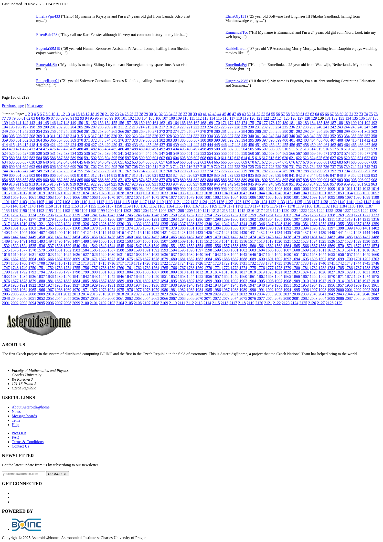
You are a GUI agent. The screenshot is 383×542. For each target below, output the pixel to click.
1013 (366, 189)
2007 (23, 294)
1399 (349, 228)
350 (319, 136)
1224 (320, 210)
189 (347, 123)
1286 (111, 219)
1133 (281, 202)
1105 (40, 202)
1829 (348, 272)
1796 (59, 272)
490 (148, 149)
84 (38, 118)
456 (292, 145)
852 (367, 175)
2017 (111, 294)
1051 (322, 193)
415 (12, 145)
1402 (375, 228)
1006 (305, 189)
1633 (138, 254)
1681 (182, 259)
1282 (76, 219)
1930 (102, 285)
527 (25, 153)
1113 (109, 202)
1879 (32, 281)
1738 (305, 263)
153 (101, 123)
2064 (146, 298)
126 (293, 118)
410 (354, 140)
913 (32, 184)
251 (18, 131)
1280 (59, 219)
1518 (261, 241)
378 (135, 140)
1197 (83, 210)
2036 (278, 294)
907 (367, 180)
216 (155, 127)
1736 (287, 263)
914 (39, 184)
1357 (358, 224)
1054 (349, 193)
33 (166, 114)
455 (285, 145)
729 (278, 167)
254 (39, 131)
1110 (83, 202)
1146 (14, 206)
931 (155, 184)
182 (299, 123)
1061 (32, 197)
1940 (190, 285)
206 (87, 127)
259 (73, 131)
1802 (111, 272)
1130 (255, 202)
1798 (76, 272)
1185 (351, 206)
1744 (357, 263)
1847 (129, 276)
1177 (282, 206)
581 (18, 158)
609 (210, 158)
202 (60, 127)
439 (176, 145)
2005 (6, 294)
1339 (199, 224)
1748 (15, 268)
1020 (50, 193)
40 (200, 114)
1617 (375, 250)
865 (80, 180)
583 (32, 158)
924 (107, 184)
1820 (269, 272)
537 (94, 153)
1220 (285, 210)
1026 (102, 193)
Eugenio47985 (236, 81)
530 (46, 153)
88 (58, 118)
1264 (296, 215)
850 (353, 175)
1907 (278, 281)
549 (176, 153)
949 (278, 184)
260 (80, 131)
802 (25, 175)
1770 (208, 268)
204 (73, 127)
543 (135, 153)
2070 (199, 298)
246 (360, 127)
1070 (111, 197)
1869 (322, 276)
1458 (111, 237)
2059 (102, 298)
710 (148, 167)
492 (162, 149)
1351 (305, 224)
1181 (317, 206)
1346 (261, 224)
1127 (229, 202)
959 (347, 184)
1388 (252, 228)
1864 (278, 276)
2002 (358, 290)
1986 (217, 290)
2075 (243, 298)
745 (12, 171)
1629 (102, 254)
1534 (23, 246)
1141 (350, 202)
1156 (101, 206)
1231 (6, 215)
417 (25, 145)
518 (340, 149)
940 (217, 184)
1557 (226, 246)
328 (169, 136)
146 (53, 123)
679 (313, 162)
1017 (23, 193)
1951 (287, 285)
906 (360, 180)
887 (231, 180)
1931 (111, 285)
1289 (138, 219)
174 (244, 123)
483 (101, 149)
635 (12, 162)
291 (292, 131)
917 (59, 184)
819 (141, 175)
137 (369, 118)
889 (244, 180)
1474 (252, 237)
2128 (329, 303)
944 (244, 184)
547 (162, 153)
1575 (6, 250)
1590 (138, 250)
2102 (102, 303)
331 (189, 136)
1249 (164, 215)
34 (170, 114)
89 (62, 118)
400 (285, 140)
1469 (208, 237)
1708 (41, 263)
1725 (190, 263)
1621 (32, 254)
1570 (340, 246)
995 (217, 189)
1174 (256, 206)
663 (203, 162)
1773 (234, 268)
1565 (296, 246)
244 (347, 127)
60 (297, 114)
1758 (102, 268)
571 (326, 153)
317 (93, 136)
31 (156, 114)
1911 (313, 281)
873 (135, 180)
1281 (67, 219)
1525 (322, 241)
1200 (110, 210)
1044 (261, 193)
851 (360, 175)
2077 (261, 298)
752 (60, 171)
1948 (261, 285)
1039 (217, 193)
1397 (331, 228)
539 (107, 153)
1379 (173, 228)
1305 (278, 219)
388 (203, 140)
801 (18, 175)
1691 (270, 259)
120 (252, 118)
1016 (15, 193)
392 (231, 140)
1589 (129, 250)
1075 (155, 197)
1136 (307, 202)
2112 (190, 303)
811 (87, 175)
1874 (366, 276)
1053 (340, 193)
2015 (93, 294)
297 (333, 131)
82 (28, 118)
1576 (15, 250)
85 (43, 118)
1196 (75, 210)
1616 (366, 250)
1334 (155, 224)
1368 (76, 228)
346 (292, 136)
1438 (313, 232)
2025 (181, 294)
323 (135, 136)
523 (374, 149)
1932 (120, 285)
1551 (173, 246)
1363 (32, 228)
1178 (291, 206)
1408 (50, 232)
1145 (6, 206)
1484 (340, 237)
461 (326, 145)
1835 (23, 276)
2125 (303, 303)
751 (53, 171)
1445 (375, 232)
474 (39, 149)
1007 (314, 189)
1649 (278, 254)
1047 (287, 193)
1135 (298, 202)
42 (210, 114)
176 (258, 123)
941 (223, 184)
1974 (111, 290)
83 (33, 118)
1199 (101, 210)
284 (244, 131)
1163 (161, 206)
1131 (263, 202)
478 (66, 149)
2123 (285, 303)
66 (327, 114)
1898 (199, 281)
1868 (314, 276)
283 (237, 131)
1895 (173, 281)
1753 (59, 268)
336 (223, 136)
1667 (59, 259)
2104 (120, 303)
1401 (366, 228)
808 (66, 175)
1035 (182, 193)
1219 (276, 210)
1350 (296, 224)
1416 (120, 232)
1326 (85, 224)
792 (333, 171)
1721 (155, 263)
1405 (23, 232)
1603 (252, 250)
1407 (41, 232)
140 (12, 123)
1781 (305, 268)
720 (217, 167)
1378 (164, 228)
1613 (340, 250)
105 (151, 118)
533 (66, 153)
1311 (331, 219)
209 (107, 127)
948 (271, 184)
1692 (278, 259)
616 (258, 158)
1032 (155, 193)
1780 (296, 268)
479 (73, 149)
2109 (164, 303)
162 (162, 123)
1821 (278, 272)
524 (5, 153)
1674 (120, 259)
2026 (190, 294)
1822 (287, 272)
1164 (170, 206)
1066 (76, 197)
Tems (16, 420)
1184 (343, 206)
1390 (270, 228)
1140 (341, 202)
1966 (41, 290)
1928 (85, 285)
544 (142, 153)
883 (203, 180)
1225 (329, 210)
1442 (348, 232)
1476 (270, 237)
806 (53, 175)
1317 (6, 224)
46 (229, 114)
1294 (182, 219)
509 (278, 149)
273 (169, 131)
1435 (287, 232)
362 (25, 140)
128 (307, 118)
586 (53, 158)
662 (196, 162)
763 (135, 171)
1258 (243, 215)
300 (354, 131)
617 (264, 158)
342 (264, 136)
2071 (208, 298)
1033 (164, 193)
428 (101, 145)
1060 (23, 197)
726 (258, 167)
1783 (322, 268)
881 (189, 180)
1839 (59, 276)
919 (73, 184)
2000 (340, 290)
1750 (32, 268)
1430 (243, 232)
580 (12, 158)
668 (237, 162)
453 (272, 145)
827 (196, 175)
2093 (23, 303)
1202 (127, 210)
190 (354, 123)
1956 (331, 285)
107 (165, 118)
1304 (270, 219)
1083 (226, 197)
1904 (252, 281)
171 (224, 123)
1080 (199, 197)
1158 (118, 206)
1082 (217, 197)
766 (155, 171)
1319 (23, 224)
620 (285, 158)
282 (231, 131)
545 (148, 153)
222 (196, 127)
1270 (349, 215)
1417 (129, 232)
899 (313, 180)
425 (80, 145)
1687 (234, 259)
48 (239, 114)
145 (46, 123)
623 (306, 158)
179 (278, 123)
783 (272, 171)
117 (232, 118)
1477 (278, 237)
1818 (252, 272)
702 (94, 167)
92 (77, 118)
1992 (270, 290)
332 (196, 136)
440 (183, 145)
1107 (57, 202)
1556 (217, 246)
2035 (269, 294)
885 (217, 180)
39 (195, 114)
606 (189, 158)
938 (203, 184)
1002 (270, 189)
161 (155, 123)
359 (5, 140)
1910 (305, 281)
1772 (226, 268)
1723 (173, 263)
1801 (102, 272)
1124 (203, 202)
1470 (217, 237)
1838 (50, 276)
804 (39, 175)
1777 (270, 268)
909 (5, 184)
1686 (226, 259)
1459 (120, 237)
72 (356, 114)
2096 (50, 303)
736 (326, 167)
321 (121, 136)
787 (299, 171)
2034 (261, 294)
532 (60, 153)
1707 (32, 263)
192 (367, 123)
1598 (208, 250)
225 (217, 127)
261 (87, 131)
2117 (233, 303)
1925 (59, 285)
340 (251, 136)
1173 (248, 206)
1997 (314, 290)
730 (285, 167)
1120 (168, 202)
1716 (111, 263)
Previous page (13, 106)
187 (333, 123)
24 (122, 114)
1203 (136, 210)
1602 (243, 250)
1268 (331, 215)
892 (265, 180)
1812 (199, 272)
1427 (217, 232)
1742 (340, 263)
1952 (296, 285)
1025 (94, 193)
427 (94, 145)
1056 (366, 193)
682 (333, 162)
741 (360, 167)
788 (306, 171)
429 (107, 145)
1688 (243, 259)
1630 (111, 254)
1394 (305, 228)
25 (126, 114)
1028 (120, 193)
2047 (375, 294)
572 (333, 153)
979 (107, 189)
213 (135, 127)
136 (362, 118)
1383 (208, 228)
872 (128, 180)
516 (326, 149)
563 (272, 153)
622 (299, 158)
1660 (375, 254)
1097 (349, 197)
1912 (322, 281)
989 (176, 189)
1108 (66, 202)
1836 (32, 276)
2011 (58, 294)
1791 (15, 272)
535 (80, 153)
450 (251, 145)
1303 (261, 219)
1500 (102, 241)
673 (272, 162)
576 (360, 153)
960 (353, 184)
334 (210, 136)
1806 (146, 272)
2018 (120, 294)
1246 (138, 215)
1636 (164, 254)
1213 (224, 210)
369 (73, 140)
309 (39, 136)
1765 (164, 268)
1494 (50, 241)
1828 (340, 272)
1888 (111, 281)
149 (73, 123)
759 (107, 171)
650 (114, 162)
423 (66, 145)
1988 (234, 290)
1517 (252, 241)
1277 (32, 219)
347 (299, 136)
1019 (41, 193)
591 (87, 158)
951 (292, 184)
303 (374, 131)
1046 (278, 193)
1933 (129, 285)
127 (300, 118)
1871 (340, 276)
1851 (164, 276)
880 (183, 180)
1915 (348, 281)
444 (210, 145)
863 (66, 180)
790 (319, 171)
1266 (314, 215)
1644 (234, 254)
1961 (375, 285)
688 (374, 162)
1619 (15, 254)
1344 (243, 224)
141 (18, 123)
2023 (164, 294)
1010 (340, 189)
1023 (76, 193)
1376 (146, 228)
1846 (120, 276)
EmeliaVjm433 (48, 16)
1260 (261, 215)
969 (39, 189)
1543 (102, 246)
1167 (196, 206)
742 (367, 167)
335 (217, 136)
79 (14, 118)
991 (189, 189)
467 (367, 145)
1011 (348, 189)
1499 (94, 241)
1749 (23, 268)
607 (196, 158)
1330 (120, 224)
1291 (155, 219)
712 (162, 167)
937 (196, 184)
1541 (85, 246)
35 (175, 114)
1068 (94, 197)
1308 (305, 219)
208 (101, 127)
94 (87, 118)
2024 (173, 294)
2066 (164, 298)
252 (25, 131)
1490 (15, 241)
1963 (15, 290)
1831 (366, 272)
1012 (357, 189)
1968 (59, 290)
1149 (40, 206)
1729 (225, 263)
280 (217, 131)
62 (307, 114)
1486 (358, 237)
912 (25, 184)
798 (374, 171)
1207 (171, 210)
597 (128, 158)
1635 (155, 254)
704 (107, 167)
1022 (67, 193)
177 (265, 123)
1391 (278, 228)
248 (374, 127)
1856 (208, 276)
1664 (32, 259)
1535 (32, 246)
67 (332, 114)
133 (341, 118)
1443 (357, 232)
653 (135, 162)
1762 (138, 268)
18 (92, 114)
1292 (164, 219)
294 (313, 131)
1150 (49, 206)
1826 (322, 272)
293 (306, 131)
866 (87, 180)
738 (340, 167)
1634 (146, 254)
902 (333, 180)
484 (107, 149)
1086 (252, 197)
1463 (155, 237)
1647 (261, 254)
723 (237, 167)
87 (53, 118)
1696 (314, 259)
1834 (15, 276)
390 (217, 140)
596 (121, 158)
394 (244, 140)
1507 (164, 241)
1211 (206, 210)
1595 (182, 250)
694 (39, 167)
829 (210, 175)
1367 (67, 228)
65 (322, 114)
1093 (314, 197)
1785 (340, 268)
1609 (305, 250)
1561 (261, 246)
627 (333, 158)
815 (114, 175)
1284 (94, 219)
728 (271, 167)
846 (326, 175)
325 (148, 136)
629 (347, 158)
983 (135, 189)
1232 (15, 215)
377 (128, 140)
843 (306, 175)
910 (12, 184)
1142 (358, 202)
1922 (32, 285)
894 (278, 180)
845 (319, 175)
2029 (217, 294)
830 (217, 175)
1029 (129, 193)
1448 (23, 237)
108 (172, 118)
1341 (217, 224)
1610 (314, 250)
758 (101, 171)
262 (94, 131)
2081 (296, 298)
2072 (217, 298)
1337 (182, 224)
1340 (208, 224)
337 (230, 136)
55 (273, 114)
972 (60, 189)
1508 (173, 241)
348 (306, 136)
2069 (190, 298)
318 (100, 136)
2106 (138, 303)
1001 (261, 189)
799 (5, 175)
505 (251, 149)
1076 (164, 197)
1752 (50, 268)
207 (94, 127)
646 (87, 162)
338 (237, 136)
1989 (243, 290)
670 (251, 162)
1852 (173, 276)
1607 (287, 250)
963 (374, 184)
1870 (331, 276)
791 (326, 171)
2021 (146, 294)
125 (286, 118)
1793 (32, 272)
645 (80, 162)
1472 (234, 237)
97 (102, 118)
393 (237, 140)
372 (94, 140)
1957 (340, 285)
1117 (143, 202)
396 (258, 140)
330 (182, 136)
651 (121, 162)
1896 (182, 281)
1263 (287, 215)
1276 (23, 219)
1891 (138, 281)
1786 (349, 268)
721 (223, 167)
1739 (313, 263)
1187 (369, 206)
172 (231, 123)
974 (73, 189)
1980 (164, 290)
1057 (375, 193)
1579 (41, 250)
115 (219, 118)
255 (46, 131)
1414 (102, 232)
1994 (287, 290)
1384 (217, 228)
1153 (75, 206)
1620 (23, 254)
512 (299, 149)
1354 (331, 224)
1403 (6, 232)
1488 (375, 237)
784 (278, 171)
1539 (67, 246)
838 (271, 175)
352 (333, 136)
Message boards (24, 416)
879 (176, 180)
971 (53, 189)
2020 (137, 294)
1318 (15, 224)
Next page (35, 106)
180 (285, 123)
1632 (129, 254)
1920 (15, 285)
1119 (160, 202)
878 (169, 180)
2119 (250, 303)
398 (272, 140)
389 (210, 140)
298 (340, 131)
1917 (366, 281)
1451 (50, 237)
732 (299, 167)
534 (73, 153)
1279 (50, 219)
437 (162, 145)
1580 (50, 250)
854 (5, 180)
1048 (296, 193)
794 (347, 171)
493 (169, 149)
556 (224, 153)
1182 (326, 206)
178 (272, 123)
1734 (269, 263)
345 (285, 136)
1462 (146, 237)
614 (244, 158)
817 (128, 175)
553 (203, 153)
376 (121, 140)
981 (121, 189)
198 (32, 127)
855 (12, 180)
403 (306, 140)
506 (258, 149)
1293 (173, 219)
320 (114, 136)
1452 (59, 237)
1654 (322, 254)
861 (53, 180)
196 (18, 127)
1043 (252, 193)
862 (60, 180)
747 (25, 171)
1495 (59, 241)
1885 (85, 281)
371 (87, 140)
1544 (111, 246)
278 (203, 131)
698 (66, 167)
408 (340, 140)
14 (73, 114)
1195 (66, 210)
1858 (226, 276)
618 (271, 158)
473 (32, 149)
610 (217, 158)
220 (182, 127)
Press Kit (19, 433)
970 (46, 189)
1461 (138, 237)
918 (66, 184)
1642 (217, 254)
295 (319, 131)
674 (278, 162)
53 (263, 114)
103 (138, 118)
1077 (173, 197)
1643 (226, 254)
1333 (146, 224)
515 (319, 149)
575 (354, 153)
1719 (137, 263)
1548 (146, 246)
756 (87, 171)
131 (327, 118)
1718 (129, 263)
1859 (234, 276)
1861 (252, 276)
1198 (92, 210)
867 (94, 180)
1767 (182, 268)
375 (114, 140)
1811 (190, 272)
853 (374, 175)
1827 (331, 272)
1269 (340, 215)
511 (292, 149)
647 (94, 162)
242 (333, 127)
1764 (155, 268)
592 (94, 158)
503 (237, 149)
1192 (40, 210)
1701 (358, 259)
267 (128, 131)
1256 (226, 215)
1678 (155, 259)
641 (53, 162)
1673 (111, 259)
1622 (41, 254)
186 (326, 123)
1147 (23, 206)
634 (5, 162)
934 (176, 184)
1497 (76, 241)
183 (306, 123)
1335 (164, 224)
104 (145, 118)
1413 (93, 232)
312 (59, 136)
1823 (296, 272)
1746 (375, 263)
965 (12, 189)
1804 (129, 272)
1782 (314, 268)
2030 (225, 294)
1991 (261, 290)
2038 (296, 294)
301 (360, 131)
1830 (357, 272)
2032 (243, 294)
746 (18, 171)
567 (299, 153)
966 (18, 189)
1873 (358, 276)
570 (319, 153)
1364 (41, 228)
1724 (181, 263)
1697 (322, 259)
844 (312, 175)
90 (67, 118)
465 (354, 145)
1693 (287, 259)
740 (353, 167)
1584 (85, 250)
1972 (94, 290)
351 (326, 136)
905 (354, 180)
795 (354, 171)
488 (135, 149)
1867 (305, 276)
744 (5, 171)
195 (12, 127)
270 (148, 131)
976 (87, 189)
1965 (32, 290)
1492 (32, 241)
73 (361, 114)
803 (32, 175)
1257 (234, 215)
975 (80, 189)
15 (78, 114)
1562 (270, 246)
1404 (15, 232)
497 (196, 149)
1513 (217, 241)
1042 (243, 193)
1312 (340, 219)
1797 (67, 272)
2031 (234, 294)
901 (326, 180)
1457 (102, 237)
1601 (234, 250)
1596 (190, 250)
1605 (270, 250)
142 (25, 123)
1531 (375, 241)
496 (189, 149)
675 (285, 162)
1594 (173, 250)
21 (107, 114)
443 (203, 145)
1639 (190, 254)
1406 (32, 232)
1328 (102, 224)
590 (80, 158)
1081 (208, 197)
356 (360, 136)
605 (183, 158)
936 (189, 184)
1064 (59, 197)
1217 (259, 210)
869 (107, 180)
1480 (305, 237)
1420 (155, 232)
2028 (208, 294)
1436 (296, 232)
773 (203, 171)
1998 (322, 290)
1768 (190, 268)
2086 (340, 298)
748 (32, 171)
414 (5, 145)
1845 (111, 276)
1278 (41, 219)
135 (355, 118)
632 (367, 158)
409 (347, 140)
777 (231, 171)
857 (25, 180)
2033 (252, 294)
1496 (67, 241)
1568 (322, 246)
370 (80, 140)
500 (217, 149)
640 (46, 162)
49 (244, 114)
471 (18, 149)
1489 (6, 241)
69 (341, 114)
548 (169, 153)
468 (374, 145)
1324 (67, 224)
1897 (190, 281)
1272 (366, 215)
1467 (190, 237)
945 (251, 184)
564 (278, 153)
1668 (67, 259)
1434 (278, 232)
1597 (199, 250)
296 (326, 131)
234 (278, 127)
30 (151, 114)
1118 (151, 202)
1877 (15, 281)
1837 (41, 276)
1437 (305, 232)
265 (114, 131)
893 (272, 180)
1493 (41, 241)
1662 (15, 259)
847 (333, 175)
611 (223, 158)
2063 (138, 298)
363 (32, 140)
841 (292, 175)
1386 (234, 228)
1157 (109, 206)
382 (162, 140)
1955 (322, 285)
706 (121, 167)
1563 (278, 246)
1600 (226, 250)
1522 (296, 241)
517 (333, 149)
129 (314, 118)
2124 (294, 303)
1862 (261, 276)
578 (374, 153)
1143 (367, 202)
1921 (23, 285)
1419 (146, 232)
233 (271, 127)
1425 (199, 232)
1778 (278, 268)
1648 (270, 254)
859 (39, 180)
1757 (94, 268)
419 (39, 145)
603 (169, 158)
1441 (340, 232)
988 (169, 189)
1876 (6, 281)
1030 (138, 193)
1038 (208, 193)
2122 (277, 303)
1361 (15, 228)
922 (93, 184)
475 (46, 149)
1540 (76, 246)
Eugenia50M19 (48, 48)
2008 (32, 294)
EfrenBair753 (46, 34)
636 (18, 162)
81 (23, 118)
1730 (234, 263)
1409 (59, 232)
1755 (76, 268)
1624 (59, 254)
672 (265, 162)
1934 (138, 285)
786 (292, 171)
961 (360, 184)
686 (360, 162)
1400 (358, 228)
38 (190, 114)
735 (319, 167)
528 (32, 153)
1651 (296, 254)
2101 (94, 303)
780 (251, 171)
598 (135, 158)
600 (148, 158)
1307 (296, 219)
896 (292, 180)
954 (312, 184)
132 (334, 118)
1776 (261, 268)
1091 (296, 197)
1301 (243, 219)
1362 (23, 228)
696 (53, 167)
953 (306, 184)
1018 (32, 193)
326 (155, 136)
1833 (6, 276)
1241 (94, 215)
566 (292, 153)
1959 (358, 285)
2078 (270, 298)
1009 (331, 189)
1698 (331, 259)
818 (135, 175)
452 (265, 145)
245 (353, 127)
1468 (199, 237)
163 (169, 123)
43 (214, 114)
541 (121, 153)
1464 (164, 237)
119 (245, 118)
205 (80, 127)
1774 (243, 268)
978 (101, 189)
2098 (67, 303)
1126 (220, 202)
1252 (190, 215)
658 (169, 162)
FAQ (15, 437)
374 (107, 140)
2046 (366, 294)
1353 (322, 224)
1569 (331, 246)
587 (60, 158)
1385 (226, 228)
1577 (23, 250)
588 (66, 158)
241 (326, 127)
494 (176, 149)
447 (231, 145)
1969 (67, 290)
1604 (261, 250)
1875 (375, 276)
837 (264, 175)
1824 (305, 272)
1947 (252, 285)
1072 (129, 197)
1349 (287, 224)
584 (39, 158)
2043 (340, 294)
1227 (347, 210)
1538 (59, 246)
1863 (270, 276)
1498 (85, 241)
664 (210, 162)
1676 (138, 259)
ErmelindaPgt (236, 65)
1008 (322, 189)
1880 (41, 281)
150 (80, 123)
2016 (102, 294)
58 (288, 114)
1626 (76, 254)
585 (46, 158)
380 (148, 140)
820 (148, 175)
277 (196, 131)
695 (46, 167)
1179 (300, 206)
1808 (164, 272)
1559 (243, 246)
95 (92, 118)
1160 (135, 206)
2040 (313, 294)
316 (87, 136)
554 (210, 153)
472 (25, 149)
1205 (154, 210)
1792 (23, 272)
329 (176, 136)
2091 (6, 303)
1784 (331, 268)
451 (258, 145)
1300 (234, 219)
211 (121, 127)
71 (351, 114)
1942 (208, 285)
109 (179, 118)
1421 (164, 232)
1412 (85, 232)
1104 (31, 202)
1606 (278, 250)
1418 (137, 232)
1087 (261, 197)
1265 (305, 215)
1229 (364, 210)
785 (285, 171)
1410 (67, 232)
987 (162, 189)
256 (53, 131)
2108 (155, 303)
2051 (32, 298)
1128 (237, 202)
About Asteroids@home (31, 407)
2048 (6, 298)
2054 (59, 298)
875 (148, 180)
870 (114, 180)
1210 (198, 210)
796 (360, 171)
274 (176, 131)
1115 (126, 202)
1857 (217, 276)
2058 (94, 298)
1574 (375, 246)
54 (268, 114)
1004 (287, 189)
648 (101, 162)
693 (32, 167)
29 (146, 114)
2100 (85, 303)
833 (237, 175)
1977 (138, 290)
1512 (208, 241)
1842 (85, 276)
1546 (129, 246)
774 (210, 171)
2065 (155, 298)
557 (231, 153)
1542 (94, 246)
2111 (181, 303)
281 (224, 131)
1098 (358, 197)
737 (333, 167)
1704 (6, 263)
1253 (199, 215)
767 (162, 171)
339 (244, 136)
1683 (199, 259)
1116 (134, 202)
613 (237, 158)
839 (278, 175)
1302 (252, 219)
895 (285, 180)
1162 (153, 206)
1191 (31, 210)
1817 (243, 272)
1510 (190, 241)
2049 (15, 298)
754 (73, 171)
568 (306, 153)
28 (141, 114)
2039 (305, 294)
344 (278, 136)
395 (251, 140)
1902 (234, 281)
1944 (226, 285)
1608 (296, 250)
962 (367, 184)
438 (169, 145)
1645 (243, 254)
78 (9, 118)
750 (46, 171)
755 (80, 171)
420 (46, 145)
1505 (146, 241)
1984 (199, 290)
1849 (146, 276)
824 (176, 175)
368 (66, 140)
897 (299, 180)
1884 (76, 281)
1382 (199, 228)
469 (5, 149)
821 (155, 175)
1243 (111, 215)
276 (189, 131)
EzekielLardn (235, 48)
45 (224, 114)
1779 (287, 268)
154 (107, 123)
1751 (41, 268)
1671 (94, 259)
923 (100, 184)
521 (360, 149)
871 (121, 180)
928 (135, 184)
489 (142, 149)
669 (244, 162)
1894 (164, 281)
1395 (314, 228)
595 (114, 158)
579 (5, 158)
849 (347, 175)
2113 (198, 303)
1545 (120, 246)
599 (142, 158)
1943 (217, 285)
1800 (94, 272)
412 (367, 140)
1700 (349, 259)
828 (203, 175)
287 (265, 131)
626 (326, 158)
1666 (50, 259)
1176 (274, 206)
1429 (234, 232)
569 (313, 153)
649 (107, 162)
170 (217, 123)
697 (60, 167)
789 (313, 171)
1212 (215, 210)
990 (183, 189)
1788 (366, 268)
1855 (199, 276)
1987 (226, 290)
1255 (217, 215)
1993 (278, 290)
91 (72, 118)
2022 (155, 294)
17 (87, 114)
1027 (111, 193)
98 (106, 118)
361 (18, 140)
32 (161, 114)
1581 (59, 250)
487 (128, 149)
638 (32, 162)
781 (258, 171)
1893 (155, 281)
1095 (331, 197)
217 (162, 127)
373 (101, 140)
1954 (314, 285)
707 (128, 167)
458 (306, 145)
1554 (199, 246)
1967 (50, 290)
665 (217, 162)
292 (299, 131)
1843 (94, 276)
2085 (331, 298)
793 (340, 171)
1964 (23, 290)
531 (53, 153)
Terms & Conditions (27, 442)
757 (94, 171)
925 (114, 184)
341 (258, 136)
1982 (182, 290)
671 (258, 162)
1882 (59, 281)
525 (12, 153)
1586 (102, 250)
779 (244, 171)
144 (39, 123)
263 (101, 131)
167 (196, 123)
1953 (305, 285)
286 (258, 131)
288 (272, 131)
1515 (234, 241)
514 (312, 149)
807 (60, 175)
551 (189, 153)
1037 (199, 193)
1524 (313, 241)
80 (19, 118)
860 (46, 180)
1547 (138, 246)
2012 (67, 294)
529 (39, 153)
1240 (85, 215)
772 (196, 171)
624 (312, 158)
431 (121, 145)
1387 (243, 228)
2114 (207, 303)
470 (12, 149)
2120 (259, 303)
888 (237, 180)
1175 (265, 206)
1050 (314, 193)
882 (196, 180)
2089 (366, 298)
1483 (331, 237)
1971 (85, 290)
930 (148, 184)
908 (374, 180)
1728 (217, 263)
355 (353, 136)
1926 (67, 285)
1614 (348, 250)
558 (237, 153)
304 (5, 136)
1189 (14, 210)
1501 (111, 241)
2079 (278, 298)
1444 (366, 232)
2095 (41, 303)
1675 (129, 259)
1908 (287, 281)
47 (234, 114)
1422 (173, 232)
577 (367, 153)
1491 (23, 241)
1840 (67, 276)
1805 (138, 272)
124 (280, 118)
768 (169, 171)
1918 (375, 281)
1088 (270, 197)
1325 (76, 224)
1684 (208, 259)
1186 (360, 206)
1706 (23, 263)
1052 (331, 193)
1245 (129, 215)
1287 (120, 219)
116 (225, 118)
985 (148, 189)
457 (299, 145)
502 (231, 149)
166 (189, 123)
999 (244, 189)
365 (46, 140)
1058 (6, 197)
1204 (145, 210)
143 (32, 123)
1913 (331, 281)
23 (117, 114)
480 (80, 149)
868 (101, 180)
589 (73, 158)
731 (292, 167)
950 (285, 184)
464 (347, 145)
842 (299, 175)
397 (265, 140)
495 (183, 149)
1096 (340, 197)
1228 (356, 210)
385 (183, 140)
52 (258, 114)
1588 (120, 250)
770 (183, 171)
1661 (6, 259)
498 (203, 149)
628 (340, 158)
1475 (261, 237)
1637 (173, 254)
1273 (375, 215)
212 (128, 127)
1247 (146, 215)
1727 (208, 263)
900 (319, 180)
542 (128, 153)
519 (347, 149)
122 (266, 118)
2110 (173, 303)
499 (210, 149)
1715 (102, 263)
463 (340, 145)
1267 (322, 215)
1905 (261, 281)
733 (306, 167)
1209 (189, 210)
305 (12, 136)
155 (114, 123)
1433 (269, 232)
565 (285, 153)
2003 (366, 290)
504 (244, 149)
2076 (252, 298)
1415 (111, 232)
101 (124, 118)
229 (244, 127)
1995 (296, 290)
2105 (129, 303)
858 (32, 180)
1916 (357, 281)
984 (142, 189)
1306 (287, 219)
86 (48, 118)
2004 (375, 290)
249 (5, 131)
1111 (92, 202)
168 (203, 123)
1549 (155, 246)
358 (374, 136)
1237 (59, 215)
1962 (6, 290)
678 (306, 162)
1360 (6, 228)
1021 (59, 193)
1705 (15, 263)
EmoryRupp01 (47, 81)
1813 (208, 272)
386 (189, 140)
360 (12, 140)
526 (18, 153)
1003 (278, 189)
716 (189, 167)
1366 (59, 228)
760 (114, 171)
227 (230, 127)
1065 (67, 197)
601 (155, 158)
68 (337, 114)
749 (39, 171)
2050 (23, 298)
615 (251, 158)
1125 (211, 202)
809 (73, 175)
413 (374, 140)
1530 (366, 241)
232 (264, 127)
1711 (67, 263)
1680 (173, 259)
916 (52, 184)
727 (264, 167)
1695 (305, 259)
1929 (94, 285)
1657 (349, 254)
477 (60, 149)
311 (52, 136)
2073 (226, 298)
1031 (146, 193)
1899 (208, 281)
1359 (375, 224)
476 (53, 149)
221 (189, 127)
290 (285, 131)
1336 (173, 224)
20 (102, 114)
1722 (164, 263)
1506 (155, 241)
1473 (243, 237)
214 (141, 127)
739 (347, 167)
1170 (222, 206)
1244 (120, 215)
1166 (187, 206)
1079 (190, 197)
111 (192, 118)
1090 (287, 197)
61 (302, 114)
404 (313, 140)
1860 (243, 276)
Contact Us (20, 446)
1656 (340, 254)
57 (283, 114)
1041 (234, 193)
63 (312, 114)
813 (100, 175)
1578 (32, 250)
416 (18, 145)
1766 (173, 268)
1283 (85, 219)
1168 (204, 206)
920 (80, 184)
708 (135, 167)
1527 (340, 241)
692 (25, 167)
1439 (322, 232)
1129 (246, 202)
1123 (194, 202)
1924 (50, 285)
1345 (252, 224)
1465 (173, 237)
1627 (85, 254)
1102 (14, 202)
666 (224, 162)
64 (317, 114)
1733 (261, 263)
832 (230, 175)
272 (162, 131)
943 (237, 184)
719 (210, 167)
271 (155, 131)
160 (148, 123)
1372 (111, 228)
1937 (164, 285)
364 (39, 140)
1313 (348, 219)
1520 (278, 241)
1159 (127, 206)
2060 (111, 298)
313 (66, 136)
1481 (314, 237)
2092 (15, 303)
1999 (331, 290)
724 (244, 167)
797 (367, 171)
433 (135, 145)
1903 (243, 281)
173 (237, 123)
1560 (252, 246)
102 (131, 118)
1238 (67, 215)
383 (169, 140)
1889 (120, 281)
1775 (252, 268)
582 (25, 158)
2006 (15, 294)
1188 (6, 210)
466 (360, 145)
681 (326, 162)
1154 (83, 206)
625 (319, 158)
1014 (375, 189)
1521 (287, 241)
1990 (252, 290)
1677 (146, 259)
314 (73, 136)
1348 (278, 224)
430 (114, 145)
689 (5, 167)
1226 (338, 210)
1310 (322, 219)
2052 (41, 298)
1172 (239, 206)
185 (319, 123)
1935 (146, 285)
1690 (261, 259)
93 (82, 118)
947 (264, 184)
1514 (225, 241)
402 (299, 140)
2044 (348, 294)
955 (319, 184)
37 (185, 114)
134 (348, 118)
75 (371, 114)
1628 (94, 254)
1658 (358, 254)
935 (182, 184)
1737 (296, 263)
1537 (50, 246)
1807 (155, 272)
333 (203, 136)
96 (97, 118)
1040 (226, 193)
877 (162, 180)
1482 (322, 237)
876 (155, 180)
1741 (331, 263)
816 (121, 175)
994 (210, 189)
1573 (366, 246)
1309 (314, 219)
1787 (358, 268)
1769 (199, 268)
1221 (294, 210)
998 (237, 189)
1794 (41, 272)
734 (312, 167)
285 (251, 131)
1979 (155, 290)
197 (25, 127)
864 (73, 180)
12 (63, 114)
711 (155, 167)
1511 (199, 241)
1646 (252, 254)
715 (182, 167)
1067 (85, 197)
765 (148, 171)
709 (142, 167)
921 (87, 184)
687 (367, 162)
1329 (111, 224)
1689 (252, 259)
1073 (138, 197)
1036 (190, 193)
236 (292, 127)
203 (66, 127)
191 (360, 123)
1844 (102, 276)
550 (183, 153)
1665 (41, 259)
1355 (340, 224)
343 (271, 136)
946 (258, 184)
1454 (76, 237)
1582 (67, 250)
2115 (216, 303)
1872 (349, 276)
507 (265, 149)
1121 (177, 202)
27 (136, 114)
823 (169, 175)
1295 (190, 219)
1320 (32, 224)
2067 (173, 298)
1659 (366, 254)
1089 (278, 197)
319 (107, 136)
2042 (331, 294)
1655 (331, 254)
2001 (349, 290)
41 (205, 114)
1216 (250, 210)
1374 (129, 228)
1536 (41, 246)
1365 (50, 228)
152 (94, 123)
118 (239, 118)
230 (251, 127)
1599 (217, 250)
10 (53, 114)
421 (53, 145)
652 (128, 162)
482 (94, 149)
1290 (146, 219)
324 (141, 136)
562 (265, 153)
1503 (129, 241)
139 (5, 123)
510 (285, 149)
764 (142, 171)
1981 (173, 290)
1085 (243, 197)
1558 (234, 246)
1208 (180, 210)
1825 (313, 272)
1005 (296, 189)
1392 (287, 228)
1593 (164, 250)
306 (18, 136)
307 (25, 136)
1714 (93, 263)
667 (231, 162)
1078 (182, 197)
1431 (252, 232)
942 (230, 184)
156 (121, 123)
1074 (146, 197)
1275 (15, 219)
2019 (129, 294)
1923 (41, 285)
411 (360, 140)
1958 (349, 285)
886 (224, 180)
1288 (129, 219)
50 (249, 114)
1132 (272, 202)
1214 (232, 210)
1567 (314, 246)
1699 (340, 259)
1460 (129, 237)
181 (292, 123)
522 (367, 149)
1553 (190, 246)
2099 (76, 303)
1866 (296, 276)
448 (237, 145)
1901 (226, 281)
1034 (173, 193)
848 (340, 175)
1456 (94, 237)
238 (306, 127)
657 (162, 162)
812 (93, 175)
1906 (270, 281)
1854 (190, 276)
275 (183, 131)
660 (183, 162)
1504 (138, 241)
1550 (164, 246)
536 (87, 153)
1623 (50, 254)
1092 (305, 197)
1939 (182, 285)
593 (101, 158)
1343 (234, 224)
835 (251, 175)
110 (185, 118)
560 (251, 153)
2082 (305, 298)
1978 (146, 290)
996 (224, 189)
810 (80, 175)
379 (142, 140)
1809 (173, 272)
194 (5, 127)
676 (292, 162)
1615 (357, 250)
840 (285, 175)
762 (128, 171)
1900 (217, 281)
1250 (173, 215)
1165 (178, 206)
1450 (41, 237)
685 (354, 162)
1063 (50, 197)
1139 (333, 202)
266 (121, 131)
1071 (120, 197)
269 (142, 131)
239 (312, 127)
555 (217, 153)
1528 (348, 241)
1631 (120, 254)
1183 (334, 206)
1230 (373, 210)
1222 (303, 210)
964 (5, 189)
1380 (182, 228)
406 (326, 140)
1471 (226, 237)
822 (162, 175)
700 (80, 167)
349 (312, 136)
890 (251, 180)
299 (347, 131)
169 (210, 123)
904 (347, 180)
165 (183, 123)
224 (210, 127)
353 (340, 136)
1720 (146, 263)
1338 (190, 224)
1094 (322, 197)
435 (148, 145)
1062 (41, 197)
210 (114, 127)
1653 (314, 254)
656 (155, 162)
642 (60, 162)
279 (210, 131)
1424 (190, 232)
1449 (32, 237)
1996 (305, 290)
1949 (270, 285)
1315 (366, 219)
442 (196, 145)
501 (224, 149)
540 (114, 153)
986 (155, 189)
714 (176, 167)
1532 (6, 246)
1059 (15, 197)
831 (223, 175)
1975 (120, 290)
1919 (6, 285)
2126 (312, 303)
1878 (23, 281)
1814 (217, 272)
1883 (67, 281)
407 (333, 140)
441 (189, 145)
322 (128, 136)
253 (32, 131)
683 (340, 162)
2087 (349, 298)
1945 (234, 285)
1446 (6, 237)
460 (319, 145)
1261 (270, 215)
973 (66, 189)
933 (169, 184)
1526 (331, 241)
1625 (67, 254)
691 (18, 167)
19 (97, 114)
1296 (199, 219)
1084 (234, 197)
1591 (146, 250)
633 (374, 158)
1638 (182, 254)
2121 (268, 303)
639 (39, 162)
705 (114, 167)
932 (162, 184)
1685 (217, 259)
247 (367, 127)
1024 (85, 193)
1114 (117, 202)
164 (176, 123)
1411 (76, 232)
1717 (120, 263)
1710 (59, 263)
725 (251, 167)
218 (169, 127)
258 (66, 131)
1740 (322, 263)
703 (101, 167)
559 (244, 153)
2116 (224, 303)
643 (66, 162)
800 (12, 175)
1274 (6, 219)
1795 (50, 272)
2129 (338, 303)
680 (319, 162)
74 (366, 114)
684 (347, 162)
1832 (375, 272)
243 (340, 127)
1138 (324, 202)
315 (80, 136)
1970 (76, 290)
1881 (50, 281)
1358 (366, 224)
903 (340, 180)
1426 (208, 232)
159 (142, 123)
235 (285, 127)
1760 (120, 268)
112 (199, 118)
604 (176, 158)
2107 (146, 303)
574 (347, 153)
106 (158, 118)
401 (292, 140)
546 (155, 153)
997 (231, 189)
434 (142, 145)
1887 (102, 281)
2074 (234, 298)
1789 (375, 268)
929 (141, 184)
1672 (102, 259)
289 (278, 131)
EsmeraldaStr (46, 65)
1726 (199, 263)
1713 (85, 263)
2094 (32, 303)
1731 (243, 263)
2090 (375, 298)
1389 (261, 228)
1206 (162, 210)
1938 (173, 285)
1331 (129, 224)
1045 (270, 193)
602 (162, 158)
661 (189, 162)
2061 (120, 298)
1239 (76, 215)
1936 (155, 285)
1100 (375, 197)
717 (196, 167)
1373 (120, 228)
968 (32, 189)
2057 (85, 298)
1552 (182, 246)
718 (203, 167)
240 (319, 127)
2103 (111, 303)
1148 (31, 206)
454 (278, 145)
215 (148, 127)
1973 (102, 290)
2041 (322, 294)
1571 (349, 246)
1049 (305, 193)
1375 (138, 228)
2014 (85, 294)
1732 (252, 263)
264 (107, 131)
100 (117, 118)
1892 (146, 281)
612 (230, 158)
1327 (94, 224)
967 (25, 189)
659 (176, 162)
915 (46, 184)
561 (258, 153)
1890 (129, 281)
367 (60, 140)
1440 (331, 232)
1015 (6, 193)
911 (18, 184)
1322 (50, 224)
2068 (182, 298)
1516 (243, 241)
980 (114, 189)
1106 (49, 202)
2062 (129, 298)
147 (60, 123)
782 (265, 171)
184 (313, 123)
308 (32, 136)
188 (340, 123)
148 (66, 123)
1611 (322, 250)
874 (142, 180)
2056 (76, 298)
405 (319, 140)
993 (203, 189)
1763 (146, 268)
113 (205, 118)
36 (180, 114)
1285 (102, 219)
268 (135, 131)
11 (58, 114)
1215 (241, 210)
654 (142, 162)
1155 (92, 206)
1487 (366, 237)
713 (169, 167)
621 (292, 158)
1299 (226, 219)
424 (73, 145)
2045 (357, 294)
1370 (94, 228)
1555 (208, 246)
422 (60, 145)
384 (176, 140)
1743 (348, 263)
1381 (190, 228)
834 (244, 175)
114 (212, 118)
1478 (287, 237)
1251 (182, 215)
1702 (366, 259)
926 (121, 184)
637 (25, 162)
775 (217, 171)
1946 (243, 285)
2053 (50, 298)
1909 (296, 281)
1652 (305, 254)
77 (4, 118)
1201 (118, 210)
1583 (76, 250)
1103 (23, 202)
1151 (57, 206)
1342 (226, 224)
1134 (289, 202)
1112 (100, 202)
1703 (375, 259)
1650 (287, 254)
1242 (102, 215)
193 (374, 123)
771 (189, 171)
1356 (349, 224)
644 (73, 162)
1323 (59, 224)
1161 (144, 206)
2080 (287, 298)
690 (12, 167)
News (16, 411)
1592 (155, 250)
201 (53, 127)
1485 (349, 237)
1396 (322, 228)
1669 (76, 259)
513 (306, 149)
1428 (225, 232)
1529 (357, 241)
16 (83, 114)
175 (251, 123)
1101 (6, 202)
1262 (278, 215)
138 (375, 118)
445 (217, 145)
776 (224, 171)
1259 (252, 215)
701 (87, 167)
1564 (287, 246)
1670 (85, 259)
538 (101, 153)
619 (278, 158)
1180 (308, 206)
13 (68, 114)
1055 (358, 193)
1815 (225, 272)
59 (293, 114)
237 (299, 127)
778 (237, 171)
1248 (155, 215)
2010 (50, 294)
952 (299, 184)
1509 (182, 241)
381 (155, 140)
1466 (182, 237)
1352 (314, 224)
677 (299, 162)
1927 (76, 285)
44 (219, 114)
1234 (32, 215)
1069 (102, 197)
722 (230, 167)
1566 (305, 246)
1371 (102, 228)
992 (196, 189)
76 (376, 114)
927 (128, 184)
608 (203, 158)
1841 (76, 276)
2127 (321, 303)
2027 (199, 294)
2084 (322, 298)
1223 (312, 210)
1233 (23, 215)
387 (196, 140)
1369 (85, 228)
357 (367, 136)
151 (87, 123)
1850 (155, 276)
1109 (75, 202)
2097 (59, 303)
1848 (138, 276)
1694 (296, 259)
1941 (199, 285)
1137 (315, 202)
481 (87, 149)
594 (107, 158)
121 (259, 118)
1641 (208, 254)
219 (176, 127)
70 (346, 114)
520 (353, 149)
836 (258, 175)
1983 (190, 290)
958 (340, 184)
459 (313, 145)
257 (60, 131)
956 (326, 184)
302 (367, 131)
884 (210, 180)
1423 (181, 232)
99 (111, 118)
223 (203, 127)
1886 (94, 281)
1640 (199, 254)
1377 (155, 228)
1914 (340, 281)
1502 (120, 241)
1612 (331, 250)
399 (278, 140)
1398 (340, 228)
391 (224, 140)
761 (121, 171)
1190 (23, 210)
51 (253, 114)
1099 (366, 197)
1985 (208, 290)
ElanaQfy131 (235, 16)
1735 (278, 263)
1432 (261, 232)
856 (18, 180)
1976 (129, 290)
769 (176, 171)
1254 (208, 215)
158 (135, 123)
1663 (23, 259)
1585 (94, 250)
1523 (305, 241)
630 (353, 158)
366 (53, 140)
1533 (15, 246)
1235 (41, 215)
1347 (270, 224)
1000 (252, 189)
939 (210, 184)
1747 (6, 268)
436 (155, 145)
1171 (230, 206)
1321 (41, 224)
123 (273, 118)
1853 (182, 276)
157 (128, 123)
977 (94, 189)
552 (196, 153)
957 (333, 184)
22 (112, 114)
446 (224, 145)
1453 (67, 237)
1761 (129, 268)
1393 (296, 228)
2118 (242, 303)
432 (128, 145)
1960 (366, 285)
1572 (358, 246)
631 (360, 158)
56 (278, 114)
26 (131, 114)
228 (237, 127)
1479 (296, 237)
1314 (357, 219)
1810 (182, 272)
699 (73, 167)
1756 (85, 268)
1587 (111, 250)
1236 (50, 215)
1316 (375, 219)
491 (155, 149)
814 (107, 175)
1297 (208, 219)
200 (46, 127)
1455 (85, 237)
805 (46, 175)
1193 (49, 210)
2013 (76, 294)
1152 (66, 206)
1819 (261, 272)
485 (114, 149)
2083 (314, 298)
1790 (6, 272)
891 (258, 180)
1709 (50, 263)
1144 (376, 202)
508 (272, 149)
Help (15, 425)
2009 (41, 294)
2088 (358, 298)
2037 (287, 294)
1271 (358, 215)
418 (32, 145)
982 (128, 189)
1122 (186, 202)
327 (162, 136)
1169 (213, 206)
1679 (164, 259)
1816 (234, 272)
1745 (366, 263)
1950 (278, 285)
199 (39, 127)
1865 (287, 276)
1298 (217, 219)
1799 (85, 272)
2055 (67, 298)
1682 (190, 259)
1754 (67, 268)
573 (340, 153)
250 (12, 131)
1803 (120, 272)
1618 (6, 254)
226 (223, 127)
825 (182, 175)
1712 (76, 263)
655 (148, 162)
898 (306, 180)
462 (333, 145)
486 (121, 149)
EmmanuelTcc (236, 32)
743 (374, 167)
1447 (15, 237)
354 (347, 136)
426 (87, 145)
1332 (138, 224)
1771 (217, 268)
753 (66, 171)
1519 (269, 241)
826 (189, 175)
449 (244, 145)
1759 (111, 268)
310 (46, 136)
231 (258, 127)
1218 (268, 210)
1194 (57, 210)
